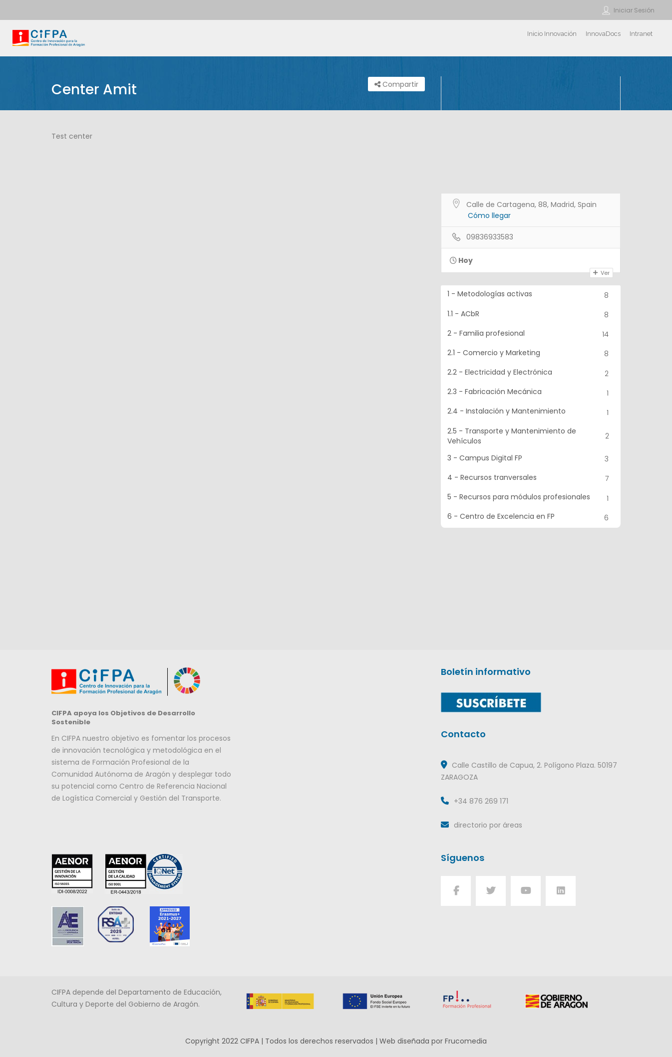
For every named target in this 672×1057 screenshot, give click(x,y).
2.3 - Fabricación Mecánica (531, 393)
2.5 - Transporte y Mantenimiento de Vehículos (531, 436)
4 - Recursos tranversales (531, 478)
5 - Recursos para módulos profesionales (531, 498)
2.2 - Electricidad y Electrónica (531, 373)
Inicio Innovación (552, 33)
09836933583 (489, 237)
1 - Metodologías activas (531, 295)
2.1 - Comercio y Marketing (531, 354)
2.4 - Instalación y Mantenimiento (531, 412)
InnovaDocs (603, 33)
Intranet (641, 33)
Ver (601, 273)
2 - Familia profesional (531, 334)
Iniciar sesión (634, 10)
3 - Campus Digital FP (531, 459)
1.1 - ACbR (531, 315)
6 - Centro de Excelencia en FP (531, 517)
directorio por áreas (488, 825)
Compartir (396, 84)
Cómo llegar (489, 215)
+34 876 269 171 (481, 801)
